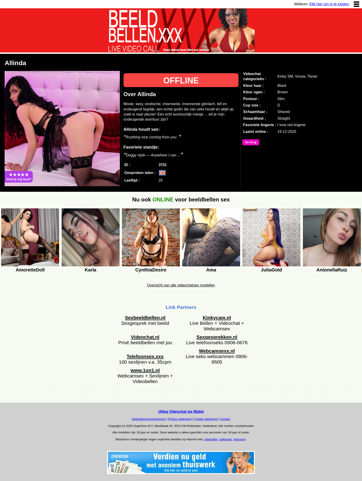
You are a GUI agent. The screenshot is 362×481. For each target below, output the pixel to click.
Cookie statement (205, 419)
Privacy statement (180, 419)
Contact (225, 419)
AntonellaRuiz (331, 269)
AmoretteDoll (30, 269)
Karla (90, 269)
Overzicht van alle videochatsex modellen (181, 285)
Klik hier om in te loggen (329, 4)
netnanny (239, 439)
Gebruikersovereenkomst (148, 419)
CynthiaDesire (150, 269)
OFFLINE (181, 80)
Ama (211, 269)
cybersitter (210, 439)
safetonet (225, 439)
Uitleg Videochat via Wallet (181, 412)
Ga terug (250, 142)
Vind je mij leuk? (18, 176)
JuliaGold (271, 269)
